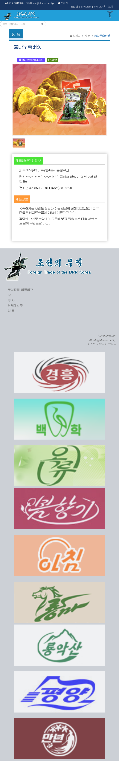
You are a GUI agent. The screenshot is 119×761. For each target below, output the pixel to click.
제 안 (52, 59)
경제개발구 (15, 305)
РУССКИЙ (99, 6)
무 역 (11, 295)
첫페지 (63, 3)
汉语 (110, 6)
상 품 (87, 35)
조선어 (74, 6)
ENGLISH (86, 6)
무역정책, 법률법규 (20, 290)
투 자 (11, 300)
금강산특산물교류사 (31, 59)
